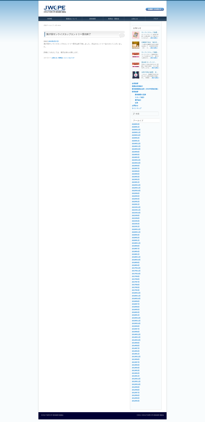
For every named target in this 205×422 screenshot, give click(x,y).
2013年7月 (135, 362)
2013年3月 (135, 370)
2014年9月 (135, 343)
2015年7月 (135, 329)
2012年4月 (135, 401)
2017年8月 (135, 279)
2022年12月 (136, 185)
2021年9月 (135, 215)
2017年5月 (135, 287)
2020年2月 (135, 238)
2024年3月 (135, 157)
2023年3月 (135, 177)
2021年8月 (135, 218)
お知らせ (135, 19)
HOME (49, 19)
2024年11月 (136, 146)
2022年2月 (135, 202)
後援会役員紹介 (137, 86)
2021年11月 (136, 210)
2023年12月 (136, 160)
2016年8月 (135, 301)
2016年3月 (135, 312)
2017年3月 (135, 290)
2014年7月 (135, 348)
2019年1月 (135, 254)
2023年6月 (135, 171)
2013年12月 (136, 357)
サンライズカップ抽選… (150, 32)
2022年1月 (135, 204)
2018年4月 (135, 265)
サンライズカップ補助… (150, 52)
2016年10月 (136, 299)
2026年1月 (135, 127)
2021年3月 (135, 224)
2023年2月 (135, 179)
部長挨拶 (135, 92)
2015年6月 (135, 332)
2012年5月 (135, 398)
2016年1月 (135, 315)
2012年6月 (135, 395)
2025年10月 (136, 135)
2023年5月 (135, 174)
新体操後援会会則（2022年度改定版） (145, 89)
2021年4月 (135, 221)
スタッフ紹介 (139, 97)
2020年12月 (136, 229)
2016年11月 (136, 296)
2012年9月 (135, 387)
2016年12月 (136, 293)
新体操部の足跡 (140, 95)
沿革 (136, 103)
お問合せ (135, 106)
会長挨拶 (135, 83)
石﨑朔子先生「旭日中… (150, 42)
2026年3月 (135, 124)
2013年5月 (135, 365)
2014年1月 (135, 354)
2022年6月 (135, 193)
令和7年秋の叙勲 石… (149, 72)
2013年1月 (135, 376)
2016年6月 (135, 307)
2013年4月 (135, 368)
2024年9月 (135, 152)
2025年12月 (136, 130)
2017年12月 (136, 268)
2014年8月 (135, 346)
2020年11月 (136, 232)
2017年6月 (135, 285)
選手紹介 (138, 100)
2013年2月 (135, 373)
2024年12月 (136, 144)
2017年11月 (136, 271)
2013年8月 (135, 359)
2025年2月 (135, 138)
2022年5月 (135, 196)
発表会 (60, 58)
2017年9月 (135, 276)
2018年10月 (136, 260)
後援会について (71, 19)
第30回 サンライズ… (148, 62)
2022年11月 (136, 188)
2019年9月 (135, 246)
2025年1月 (135, 141)
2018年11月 (136, 257)
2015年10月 (136, 323)
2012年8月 (135, 390)
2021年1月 (135, 226)
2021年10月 (136, 213)
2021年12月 (136, 207)
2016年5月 (135, 310)
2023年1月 (135, 182)
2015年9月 (135, 326)
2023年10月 (136, 163)
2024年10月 (136, 149)
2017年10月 (136, 274)
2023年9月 (135, 166)
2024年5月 (135, 155)
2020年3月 (135, 235)
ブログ (155, 19)
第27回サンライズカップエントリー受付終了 (68, 34)
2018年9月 (135, 262)
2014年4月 (135, 351)
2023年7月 (135, 168)
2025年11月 (136, 132)
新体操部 (92, 19)
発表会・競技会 (113, 19)
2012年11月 (136, 381)
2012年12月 (136, 379)
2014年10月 (136, 340)
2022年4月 (135, 199)
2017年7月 (135, 282)
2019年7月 (135, 249)
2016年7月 (135, 304)
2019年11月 (136, 243)
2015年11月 (136, 321)
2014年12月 (136, 334)
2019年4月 (135, 251)
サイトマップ (136, 108)
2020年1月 (135, 240)
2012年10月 (136, 384)
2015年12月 (136, 318)
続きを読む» (154, 38)
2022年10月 (136, 191)
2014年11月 (136, 337)
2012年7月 (135, 393)
